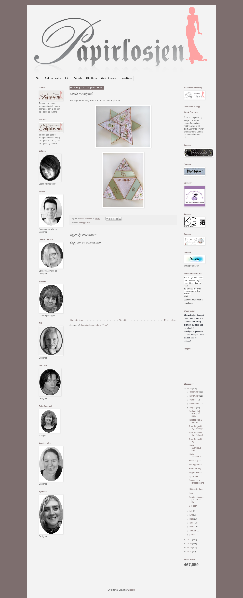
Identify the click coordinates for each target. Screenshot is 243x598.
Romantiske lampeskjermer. (196, 482)
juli (191, 511)
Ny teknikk (193, 476)
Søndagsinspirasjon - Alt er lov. (196, 499)
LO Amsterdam (195, 489)
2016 (189, 543)
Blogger (131, 590)
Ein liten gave (195, 460)
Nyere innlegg (76, 320)
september (195, 403)
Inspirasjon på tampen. (195, 421)
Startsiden (123, 320)
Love (191, 493)
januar (193, 534)
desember (194, 392)
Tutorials (78, 78)
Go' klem (193, 506)
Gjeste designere (109, 78)
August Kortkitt (195, 472)
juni (191, 515)
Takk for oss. (191, 112)
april (192, 523)
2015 (189, 547)
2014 (189, 551)
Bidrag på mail (84, 223)
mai (191, 519)
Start (38, 78)
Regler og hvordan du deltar (57, 78)
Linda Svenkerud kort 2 (195, 447)
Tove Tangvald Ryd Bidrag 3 (196, 427)
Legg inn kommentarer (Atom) (94, 325)
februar (193, 531)
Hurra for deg (195, 468)
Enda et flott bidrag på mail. (194, 413)
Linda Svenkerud (195, 455)
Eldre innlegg (170, 320)
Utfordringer (91, 78)
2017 (189, 540)
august (193, 408)
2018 (189, 388)
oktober (193, 400)
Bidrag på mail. (195, 464)
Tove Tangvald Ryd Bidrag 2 (196, 434)
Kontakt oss (126, 78)
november (194, 396)
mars (192, 527)
